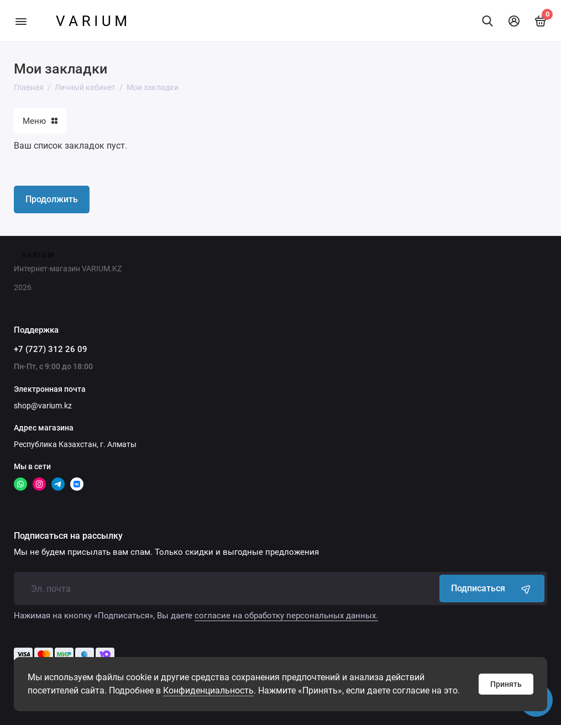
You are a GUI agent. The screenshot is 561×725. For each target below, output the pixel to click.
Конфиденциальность (208, 690)
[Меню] (20, 20)
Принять (506, 684)
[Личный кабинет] (514, 21)
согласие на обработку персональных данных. (286, 616)
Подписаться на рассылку (68, 536)
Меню (40, 121)
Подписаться (492, 588)
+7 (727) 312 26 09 (50, 349)
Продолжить (51, 199)
